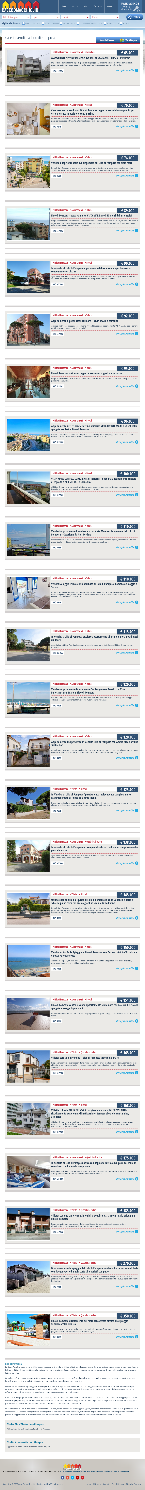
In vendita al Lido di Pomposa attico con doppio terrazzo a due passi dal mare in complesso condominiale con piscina (93, 1164)
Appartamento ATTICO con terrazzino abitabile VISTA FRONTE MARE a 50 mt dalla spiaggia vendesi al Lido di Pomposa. (94, 427)
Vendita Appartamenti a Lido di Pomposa (25, 1442)
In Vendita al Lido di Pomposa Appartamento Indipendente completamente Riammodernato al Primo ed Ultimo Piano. (91, 796)
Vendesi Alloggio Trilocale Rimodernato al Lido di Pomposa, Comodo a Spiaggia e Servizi (94, 585)
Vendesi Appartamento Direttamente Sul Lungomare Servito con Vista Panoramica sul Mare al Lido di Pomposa (88, 690)
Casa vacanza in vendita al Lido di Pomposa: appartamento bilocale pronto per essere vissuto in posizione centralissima (92, 111)
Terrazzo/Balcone (67, 23)
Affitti (86, 6)
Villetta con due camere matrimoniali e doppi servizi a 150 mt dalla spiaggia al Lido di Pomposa (93, 1217)
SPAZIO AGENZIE (130, 6)
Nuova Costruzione (50, 23)
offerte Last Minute (121, 1471)
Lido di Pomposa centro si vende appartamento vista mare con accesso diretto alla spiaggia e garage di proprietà (94, 1006)
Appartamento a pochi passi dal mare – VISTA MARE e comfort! (84, 321)
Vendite (75, 6)
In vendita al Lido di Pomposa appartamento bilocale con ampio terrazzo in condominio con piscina (91, 269)
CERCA (134, 17)
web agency (58, 1484)
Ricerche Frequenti (134, 1484)
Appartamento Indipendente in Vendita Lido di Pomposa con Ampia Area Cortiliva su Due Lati (94, 743)
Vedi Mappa (128, 40)
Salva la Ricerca (107, 40)
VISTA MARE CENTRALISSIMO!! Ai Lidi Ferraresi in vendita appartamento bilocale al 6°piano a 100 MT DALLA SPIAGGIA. (93, 480)
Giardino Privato (111, 23)
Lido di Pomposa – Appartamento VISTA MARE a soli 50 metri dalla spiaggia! (91, 215)
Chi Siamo (98, 6)
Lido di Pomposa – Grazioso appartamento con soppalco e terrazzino (87, 373)
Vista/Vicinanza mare (31, 23)
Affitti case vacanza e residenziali (100, 1471)
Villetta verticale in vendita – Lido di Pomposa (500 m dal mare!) (85, 1058)
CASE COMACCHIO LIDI (72, 1467)
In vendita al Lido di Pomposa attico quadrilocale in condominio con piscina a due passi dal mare (94, 848)
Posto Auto (125, 23)
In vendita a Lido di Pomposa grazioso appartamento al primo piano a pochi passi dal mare (94, 638)
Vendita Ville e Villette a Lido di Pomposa (25, 1424)
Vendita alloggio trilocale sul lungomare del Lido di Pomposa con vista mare (91, 163)
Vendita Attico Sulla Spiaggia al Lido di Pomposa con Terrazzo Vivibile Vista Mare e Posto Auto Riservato (94, 954)
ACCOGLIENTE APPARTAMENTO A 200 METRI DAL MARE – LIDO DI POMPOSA (90, 57)
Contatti (110, 6)
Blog (114, 1484)
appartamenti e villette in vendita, (73, 1471)
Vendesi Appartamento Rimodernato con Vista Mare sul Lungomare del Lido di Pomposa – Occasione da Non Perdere (93, 533)
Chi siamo (97, 1484)
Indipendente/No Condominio (89, 23)
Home (63, 6)
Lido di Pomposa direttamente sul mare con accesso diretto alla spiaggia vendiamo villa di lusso (89, 1322)
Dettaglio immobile (125, 70)
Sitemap (120, 1484)
